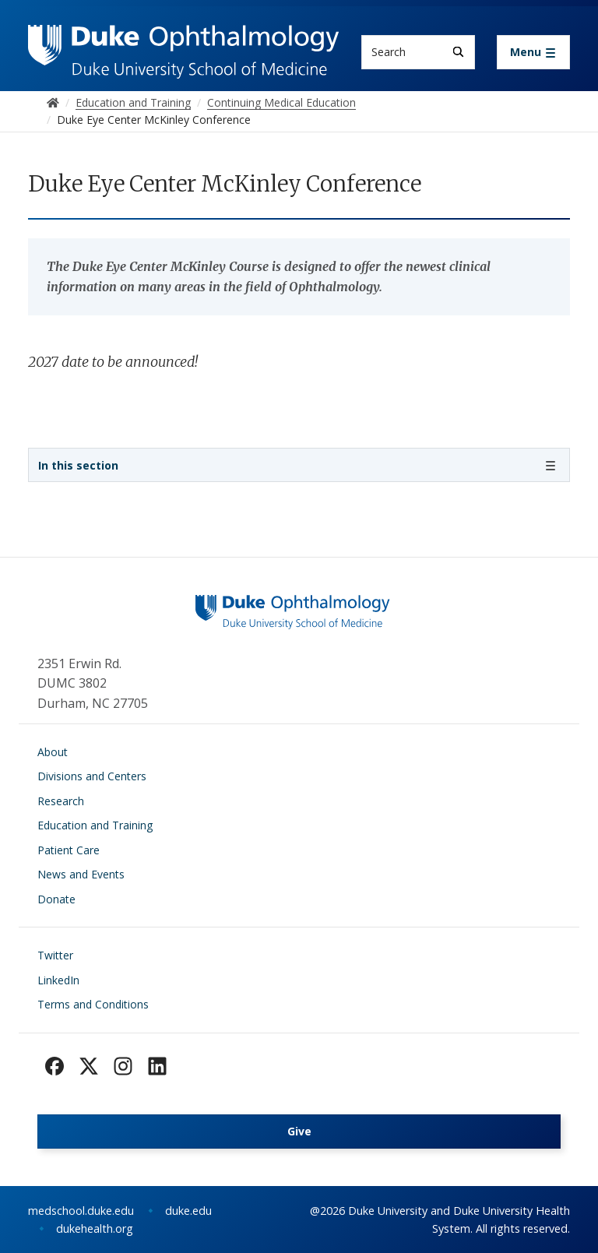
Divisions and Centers (91, 776)
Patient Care (68, 850)
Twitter (55, 955)
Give (299, 1131)
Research (60, 801)
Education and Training (95, 825)
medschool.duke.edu (81, 1210)
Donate (56, 899)
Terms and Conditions (93, 1004)
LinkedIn (58, 980)
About (52, 751)
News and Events (81, 874)
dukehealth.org (94, 1228)
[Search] (458, 52)
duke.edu (188, 1210)
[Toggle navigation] (533, 52)
